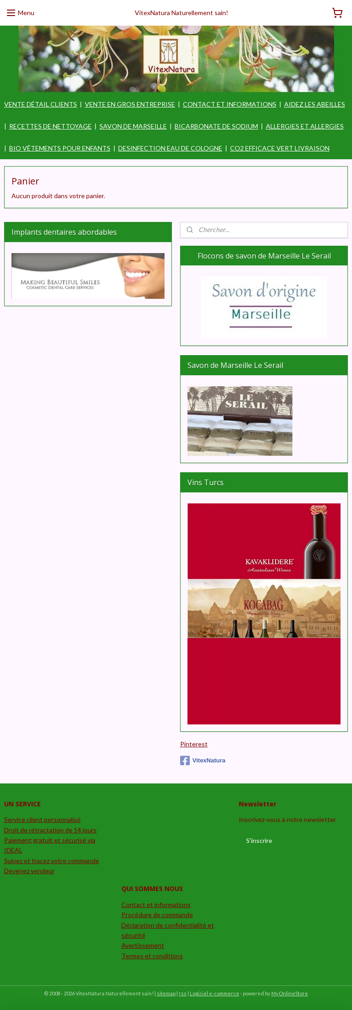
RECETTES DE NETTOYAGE (50, 126)
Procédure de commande (157, 914)
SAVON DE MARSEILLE (133, 126)
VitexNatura (203, 760)
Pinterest (194, 744)
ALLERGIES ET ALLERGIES (305, 126)
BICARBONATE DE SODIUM (216, 126)
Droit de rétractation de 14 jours (50, 830)
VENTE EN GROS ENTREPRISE (130, 104)
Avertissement (142, 945)
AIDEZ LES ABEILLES (314, 104)
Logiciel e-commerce (214, 993)
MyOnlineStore (289, 993)
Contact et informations (156, 904)
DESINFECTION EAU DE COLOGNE (170, 148)
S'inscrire (259, 840)
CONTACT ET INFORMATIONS (229, 104)
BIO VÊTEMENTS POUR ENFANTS (59, 148)
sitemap (166, 993)
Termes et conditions (152, 956)
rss (183, 993)
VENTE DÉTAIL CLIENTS (40, 104)
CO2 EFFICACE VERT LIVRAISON (280, 148)
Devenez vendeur (29, 871)
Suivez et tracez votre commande (51, 860)
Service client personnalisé (42, 819)
